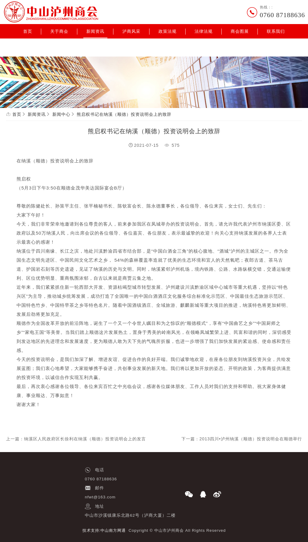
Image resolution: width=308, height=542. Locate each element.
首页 (27, 31)
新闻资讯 (95, 31)
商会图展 (240, 31)
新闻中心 (61, 114)
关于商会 (59, 31)
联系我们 (276, 31)
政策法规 (168, 31)
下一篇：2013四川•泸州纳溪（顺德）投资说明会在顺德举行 (241, 438)
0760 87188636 (282, 15)
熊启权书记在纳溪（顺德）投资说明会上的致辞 (124, 114)
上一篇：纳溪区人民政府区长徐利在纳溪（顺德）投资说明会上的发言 (76, 438)
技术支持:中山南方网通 (104, 530)
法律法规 (204, 31)
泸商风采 (131, 31)
